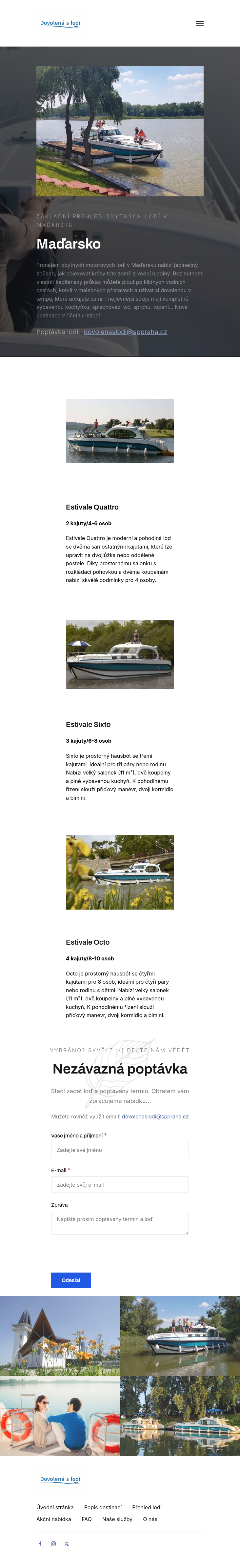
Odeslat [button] (71, 1280)
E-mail (58, 1170)
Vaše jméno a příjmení (77, 1135)
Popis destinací (103, 1507)
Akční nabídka (53, 1519)
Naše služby (117, 1519)
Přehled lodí (146, 1507)
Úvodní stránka (55, 1507)
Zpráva (59, 1205)
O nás (150, 1519)
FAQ (87, 1519)
